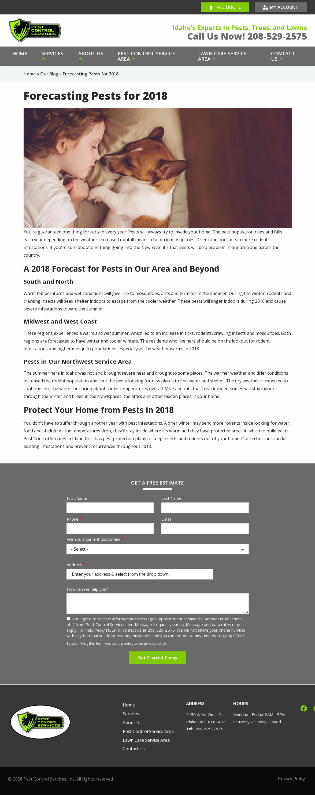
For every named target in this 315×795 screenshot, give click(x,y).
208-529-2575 (209, 728)
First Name (77, 498)
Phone (73, 519)
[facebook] (304, 707)
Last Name (171, 498)
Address (74, 564)
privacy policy (155, 643)
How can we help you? (87, 589)
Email (166, 519)
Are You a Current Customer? (94, 539)
